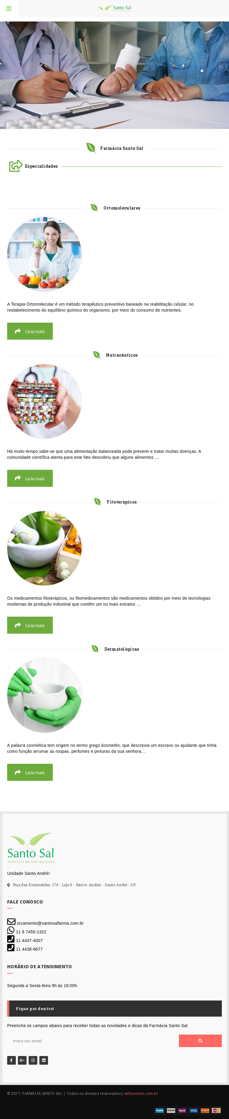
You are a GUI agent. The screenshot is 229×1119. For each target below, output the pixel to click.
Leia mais (30, 331)
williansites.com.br (141, 1093)
